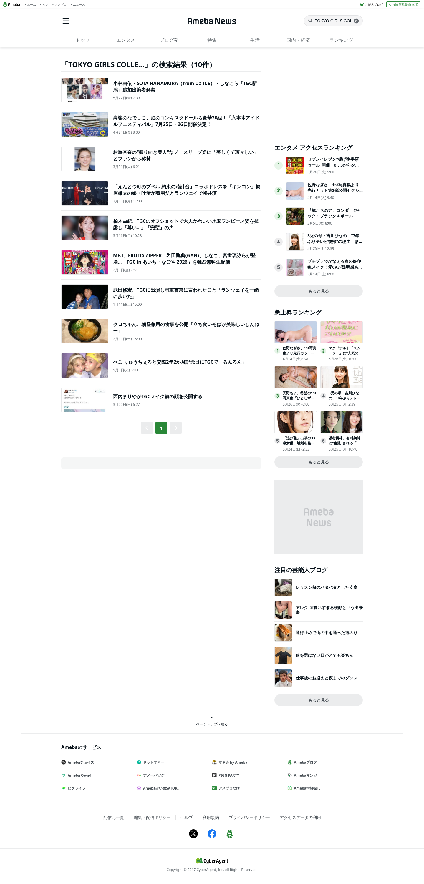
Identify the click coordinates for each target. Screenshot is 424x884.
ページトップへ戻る (212, 721)
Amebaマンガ (304, 775)
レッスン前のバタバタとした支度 (326, 587)
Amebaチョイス (80, 762)
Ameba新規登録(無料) (403, 4)
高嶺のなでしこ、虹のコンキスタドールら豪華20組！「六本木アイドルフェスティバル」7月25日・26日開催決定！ (186, 120)
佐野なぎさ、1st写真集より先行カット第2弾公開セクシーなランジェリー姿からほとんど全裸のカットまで (334, 193)
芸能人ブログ (374, 4)
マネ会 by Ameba (232, 762)
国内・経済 (298, 40)
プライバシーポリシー (249, 817)
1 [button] (161, 428)
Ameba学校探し (306, 788)
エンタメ (125, 40)
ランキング (341, 40)
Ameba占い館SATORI (160, 788)
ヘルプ (186, 817)
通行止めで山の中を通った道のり (326, 632)
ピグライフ (75, 788)
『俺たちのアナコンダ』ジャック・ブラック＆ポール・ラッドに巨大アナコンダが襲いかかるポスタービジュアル (334, 218)
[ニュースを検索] (333, 20)
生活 (255, 40)
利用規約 (211, 817)
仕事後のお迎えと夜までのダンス (326, 678)
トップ (83, 40)
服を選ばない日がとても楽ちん (324, 655)
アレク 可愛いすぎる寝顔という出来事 (329, 610)
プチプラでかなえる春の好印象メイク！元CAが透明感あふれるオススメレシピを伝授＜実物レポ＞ (334, 269)
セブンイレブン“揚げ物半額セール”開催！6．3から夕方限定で (333, 164)
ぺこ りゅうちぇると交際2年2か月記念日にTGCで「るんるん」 (179, 362)
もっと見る (318, 291)
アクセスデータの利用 (300, 817)
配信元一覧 (113, 817)
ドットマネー (153, 762)
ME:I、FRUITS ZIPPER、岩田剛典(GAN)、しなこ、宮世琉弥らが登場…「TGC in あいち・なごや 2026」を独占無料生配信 (184, 258)
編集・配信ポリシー (152, 817)
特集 (212, 40)
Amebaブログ (304, 762)
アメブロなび (228, 788)
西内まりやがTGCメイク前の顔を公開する (157, 396)
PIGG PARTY (228, 775)
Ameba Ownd (78, 775)
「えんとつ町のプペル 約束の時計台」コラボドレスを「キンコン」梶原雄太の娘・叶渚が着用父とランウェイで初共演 (186, 189)
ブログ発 (169, 40)
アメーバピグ (153, 775)
